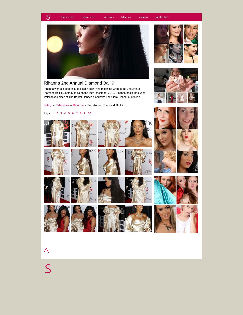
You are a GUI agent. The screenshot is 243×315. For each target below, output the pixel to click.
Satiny (48, 105)
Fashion (108, 17)
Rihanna (78, 105)
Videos (143, 17)
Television (88, 17)
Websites (162, 17)
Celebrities (66, 17)
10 (89, 113)
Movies (126, 17)
